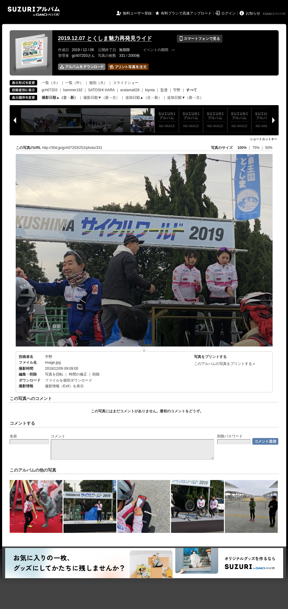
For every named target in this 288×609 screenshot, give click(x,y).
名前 (13, 436)
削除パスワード (230, 436)
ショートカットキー (263, 139)
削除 (96, 374)
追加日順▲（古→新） (143, 97)
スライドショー (125, 83)
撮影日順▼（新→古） (101, 97)
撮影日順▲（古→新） (60, 97)
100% (242, 148)
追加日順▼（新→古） (185, 97)
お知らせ (253, 13)
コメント (58, 436)
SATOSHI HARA (101, 90)
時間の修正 (78, 374)
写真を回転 (54, 374)
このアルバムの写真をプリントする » (224, 364)
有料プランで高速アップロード (186, 13)
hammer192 (73, 90)
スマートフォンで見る (199, 39)
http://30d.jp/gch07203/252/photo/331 (72, 148)
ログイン (228, 13)
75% (256, 148)
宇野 (176, 90)
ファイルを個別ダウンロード (68, 380)
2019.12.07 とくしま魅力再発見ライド (105, 38)
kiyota (150, 90)
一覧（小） (51, 83)
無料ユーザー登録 (137, 13)
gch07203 (50, 90)
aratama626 (130, 90)
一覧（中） (74, 83)
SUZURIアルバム (33, 11)
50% (268, 148)
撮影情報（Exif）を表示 (64, 386)
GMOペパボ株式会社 (275, 14)
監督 (164, 90)
